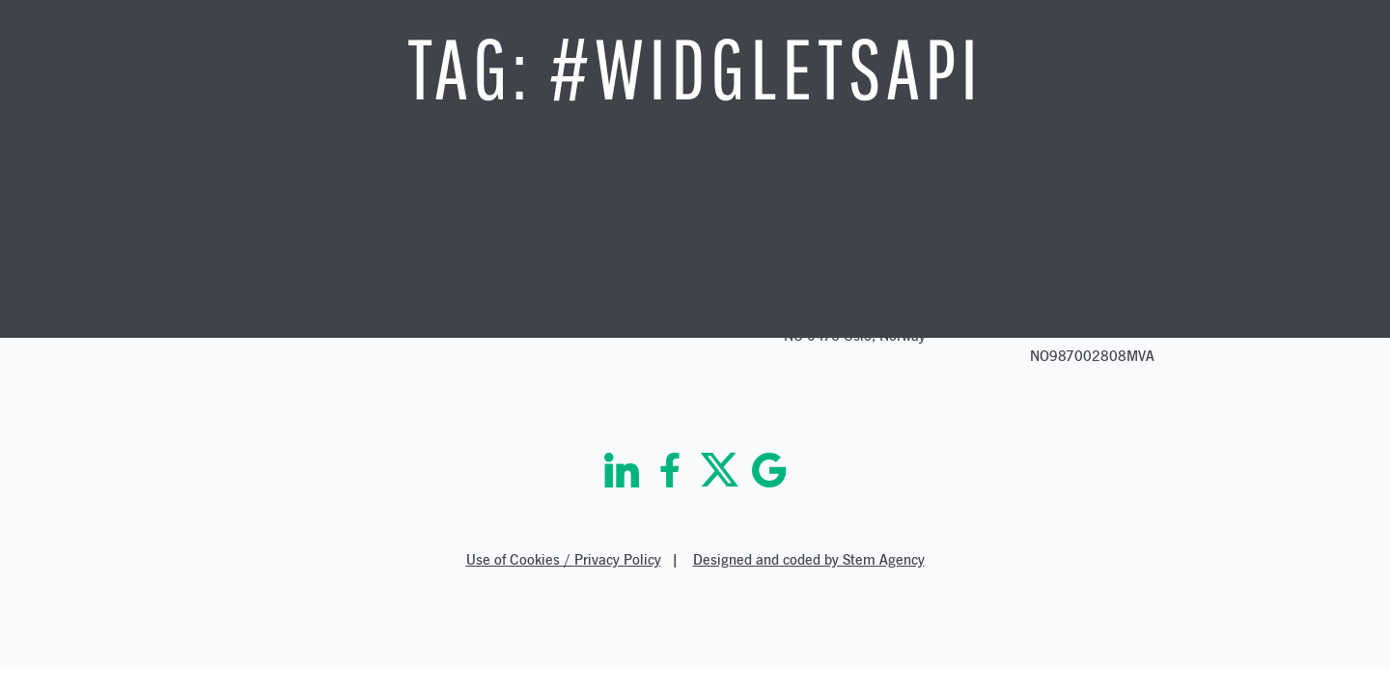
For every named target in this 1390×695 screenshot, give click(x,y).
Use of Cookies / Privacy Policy (563, 559)
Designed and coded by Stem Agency (809, 559)
